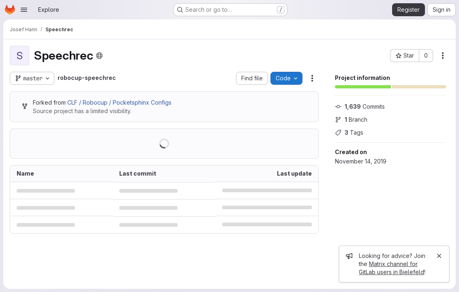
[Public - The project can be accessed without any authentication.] (99, 55)
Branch (351, 119)
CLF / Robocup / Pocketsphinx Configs (119, 102)
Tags (349, 132)
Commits (360, 106)
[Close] (439, 256)
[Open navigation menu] (23, 9)
